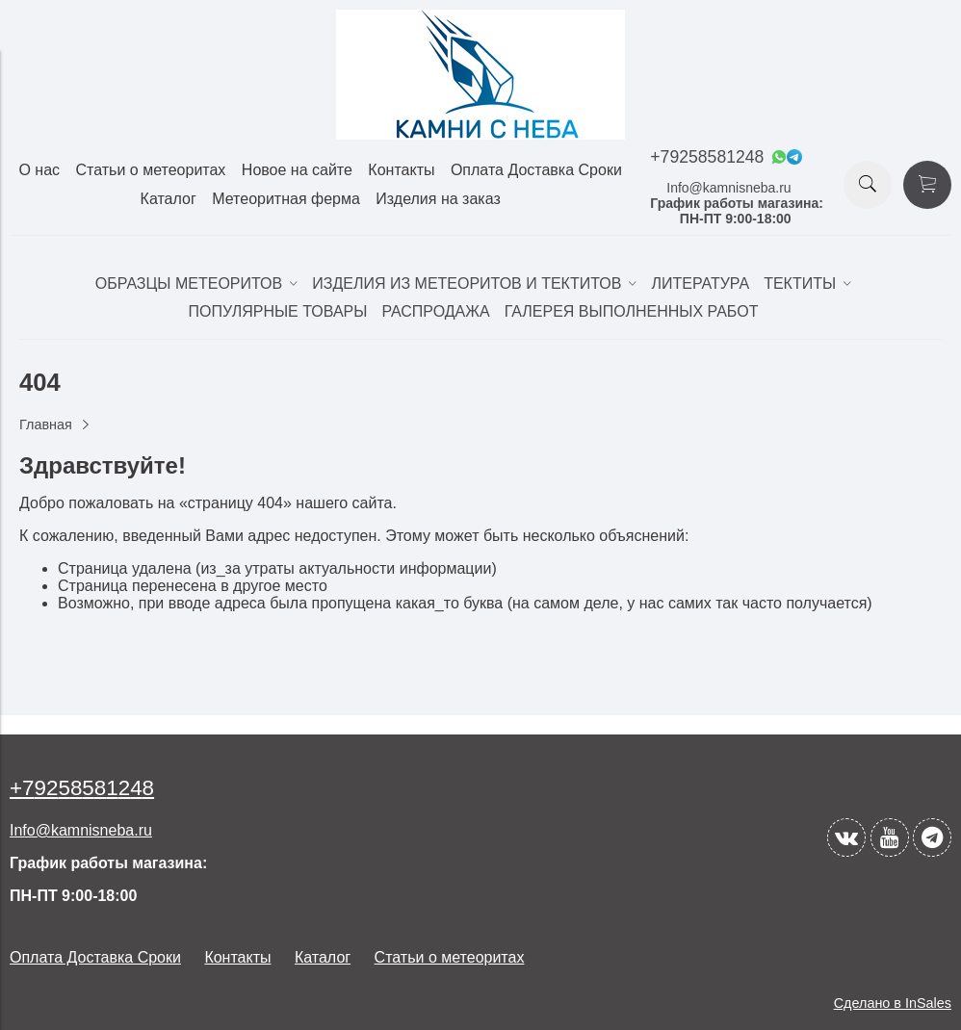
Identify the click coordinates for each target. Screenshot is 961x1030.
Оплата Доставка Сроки (536, 170)
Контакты (401, 170)
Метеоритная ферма (286, 199)
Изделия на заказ (438, 199)
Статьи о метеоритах (151, 170)
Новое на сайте (297, 170)
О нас (39, 170)
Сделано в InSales (892, 1003)
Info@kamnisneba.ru (728, 187)
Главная (45, 424)
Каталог (168, 199)
